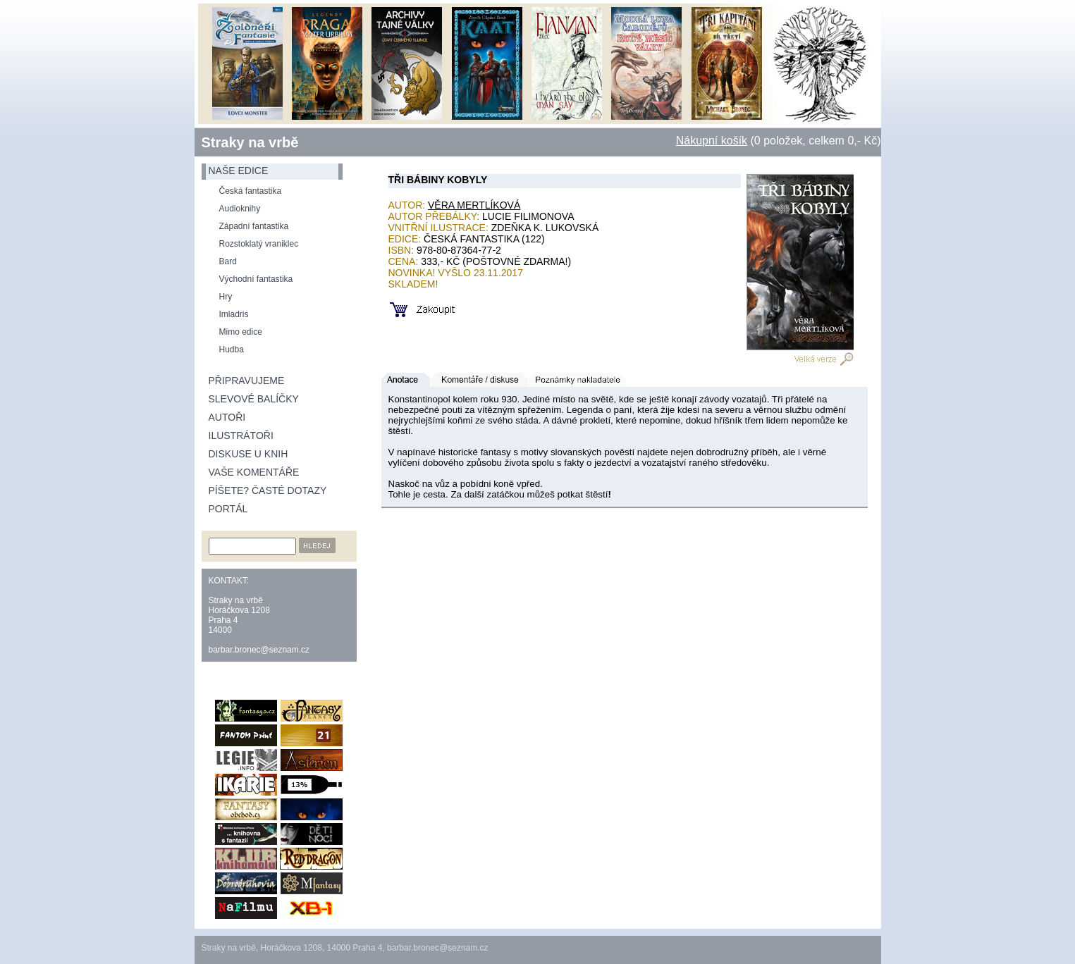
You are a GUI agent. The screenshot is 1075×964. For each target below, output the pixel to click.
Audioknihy (240, 209)
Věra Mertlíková (474, 205)
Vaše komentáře (254, 472)
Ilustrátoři (241, 435)
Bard (228, 261)
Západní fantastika (254, 226)
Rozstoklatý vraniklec (259, 244)
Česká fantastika (250, 191)
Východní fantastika (256, 279)
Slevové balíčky (254, 398)
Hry (226, 297)
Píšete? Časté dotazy (268, 490)
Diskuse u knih (248, 453)
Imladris (234, 314)
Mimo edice (240, 332)
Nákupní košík (711, 141)
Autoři (227, 417)
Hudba (231, 349)
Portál (228, 508)
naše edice (239, 170)
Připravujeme (247, 380)
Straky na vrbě (250, 142)
